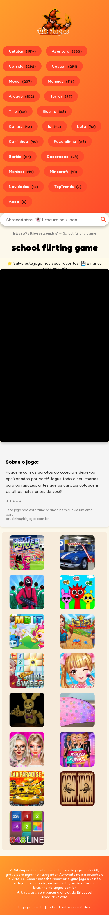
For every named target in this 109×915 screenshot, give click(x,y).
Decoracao (62, 156)
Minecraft (63, 171)
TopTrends (67, 186)
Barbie (20, 156)
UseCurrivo (31, 892)
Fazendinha (70, 141)
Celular (22, 51)
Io (54, 126)
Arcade (21, 96)
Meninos (21, 171)
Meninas (61, 81)
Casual (64, 66)
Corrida (22, 66)
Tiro (18, 111)
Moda (20, 81)
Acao (17, 201)
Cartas (20, 126)
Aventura (67, 51)
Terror (61, 96)
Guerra (54, 111)
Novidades (23, 186)
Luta (86, 126)
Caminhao (23, 141)
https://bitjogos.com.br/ (35, 233)
